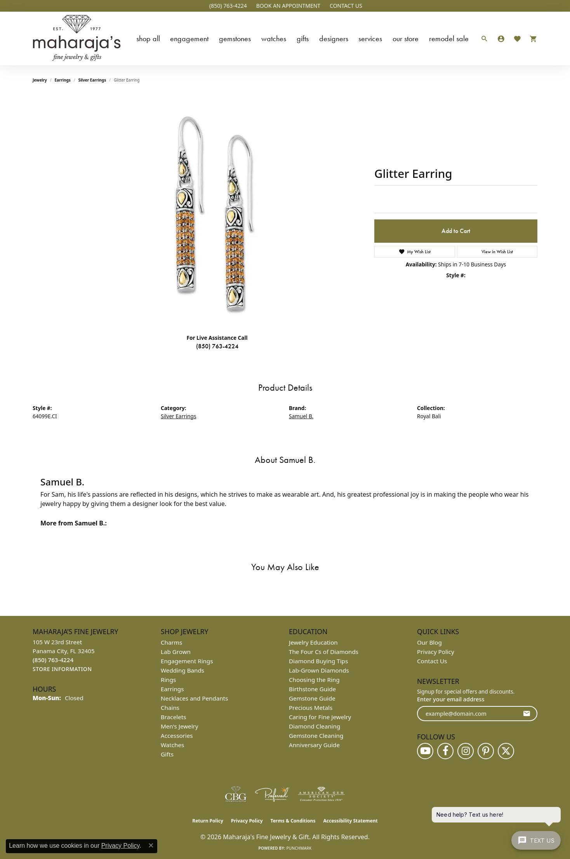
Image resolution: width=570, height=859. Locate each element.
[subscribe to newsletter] (526, 713)
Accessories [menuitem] (177, 735)
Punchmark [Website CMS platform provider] (299, 848)
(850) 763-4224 (217, 346)
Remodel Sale (449, 38)
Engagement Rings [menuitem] (187, 661)
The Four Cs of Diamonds (323, 652)
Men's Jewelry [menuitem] (179, 726)
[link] (227, 6)
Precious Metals (310, 707)
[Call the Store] (53, 660)
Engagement (189, 38)
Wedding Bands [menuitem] (182, 670)
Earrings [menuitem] (172, 689)
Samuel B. (301, 416)
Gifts (303, 38)
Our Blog (429, 642)
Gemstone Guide (312, 698)
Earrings (63, 80)
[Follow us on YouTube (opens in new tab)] (425, 751)
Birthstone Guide (312, 689)
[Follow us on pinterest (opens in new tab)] (486, 751)
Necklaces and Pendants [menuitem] (194, 698)
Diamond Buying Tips (318, 661)
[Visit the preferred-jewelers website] (272, 794)
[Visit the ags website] (321, 794)
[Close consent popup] (151, 845)
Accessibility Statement (350, 820)
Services (370, 38)
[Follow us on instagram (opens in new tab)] (465, 751)
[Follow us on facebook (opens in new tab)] (445, 751)
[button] (287, 6)
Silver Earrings (92, 80)
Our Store (406, 38)
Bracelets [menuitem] (173, 717)
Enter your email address (451, 699)
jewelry (40, 80)
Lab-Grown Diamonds (319, 670)
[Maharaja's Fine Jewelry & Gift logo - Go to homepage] (77, 39)
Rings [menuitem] (168, 679)
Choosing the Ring (314, 679)
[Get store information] (62, 669)
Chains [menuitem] (170, 707)
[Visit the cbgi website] (236, 794)
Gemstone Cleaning (316, 735)
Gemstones (235, 38)
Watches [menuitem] (172, 745)
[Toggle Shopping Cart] (531, 39)
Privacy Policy (435, 652)
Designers (333, 38)
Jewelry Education (313, 642)
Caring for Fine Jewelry (320, 717)
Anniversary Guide (314, 745)
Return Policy (207, 820)
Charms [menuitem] (171, 642)
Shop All (148, 38)
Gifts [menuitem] (167, 754)
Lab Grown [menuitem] (176, 652)
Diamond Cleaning (314, 726)
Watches (273, 38)
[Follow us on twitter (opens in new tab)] (506, 751)
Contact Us (432, 661)
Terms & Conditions (293, 820)
